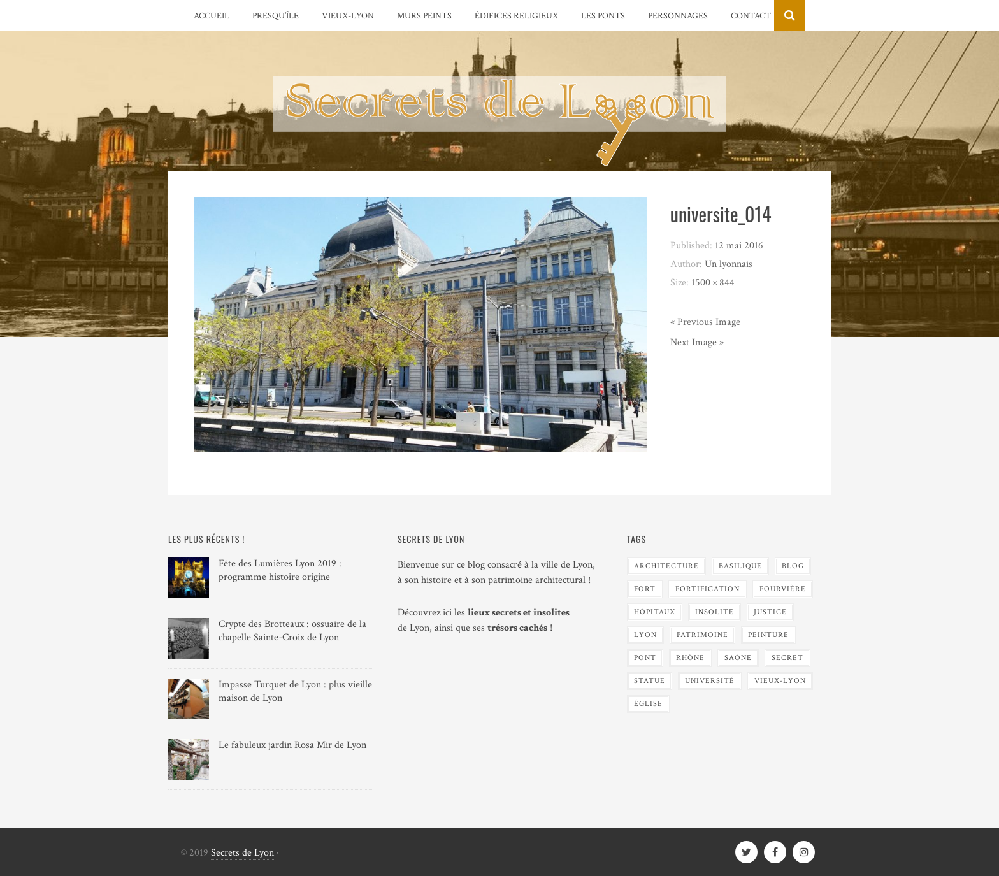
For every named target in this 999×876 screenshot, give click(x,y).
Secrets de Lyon (242, 852)
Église (648, 703)
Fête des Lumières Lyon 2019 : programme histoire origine (280, 570)
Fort (645, 589)
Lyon (645, 635)
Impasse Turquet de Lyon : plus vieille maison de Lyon (295, 691)
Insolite (714, 612)
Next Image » (697, 342)
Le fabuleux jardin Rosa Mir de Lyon (292, 745)
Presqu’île (275, 16)
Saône (738, 658)
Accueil (211, 16)
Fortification (707, 589)
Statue (649, 681)
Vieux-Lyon (348, 16)
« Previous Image (705, 322)
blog (793, 566)
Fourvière (782, 589)
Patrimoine (702, 635)
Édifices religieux (516, 16)
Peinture (768, 635)
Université (710, 681)
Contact (751, 16)
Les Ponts (603, 16)
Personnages (678, 16)
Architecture (666, 566)
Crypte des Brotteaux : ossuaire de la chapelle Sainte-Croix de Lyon (292, 630)
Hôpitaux (654, 612)
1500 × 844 (713, 282)
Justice (770, 612)
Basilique (740, 566)
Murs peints (424, 16)
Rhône (690, 658)
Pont (645, 658)
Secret (787, 658)
